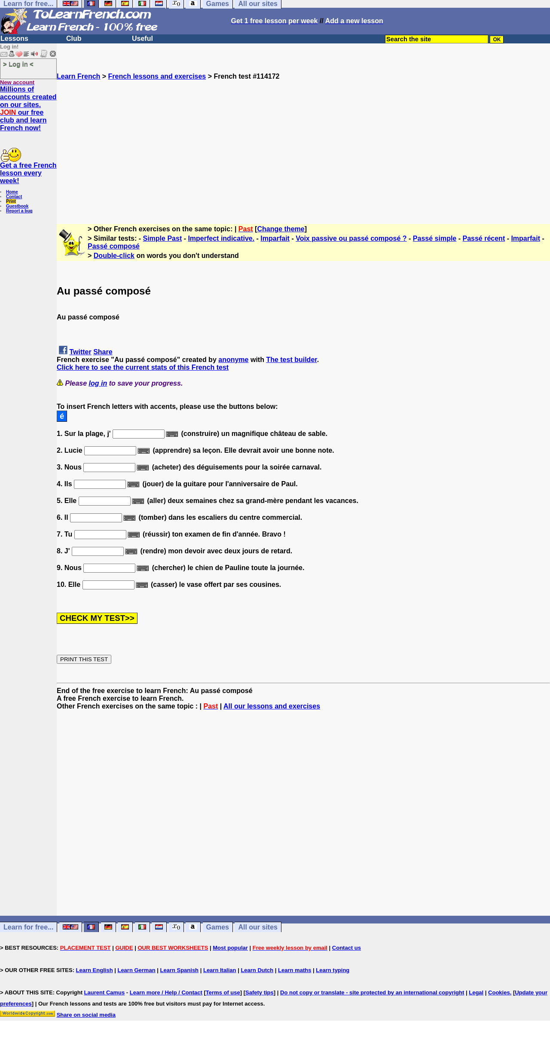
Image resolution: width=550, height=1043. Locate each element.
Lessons (14, 38)
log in (98, 383)
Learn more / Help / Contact (166, 992)
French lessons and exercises (157, 76)
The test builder (291, 359)
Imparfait (275, 238)
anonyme (233, 359)
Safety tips (259, 992)
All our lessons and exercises (271, 706)
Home (12, 192)
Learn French (78, 76)
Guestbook (17, 206)
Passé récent (483, 238)
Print (11, 201)
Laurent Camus (104, 992)
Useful (142, 38)
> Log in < (18, 63)
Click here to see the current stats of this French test (143, 367)
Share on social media (86, 1015)
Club (74, 38)
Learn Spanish (179, 970)
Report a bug (19, 211)
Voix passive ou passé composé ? (351, 238)
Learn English (94, 970)
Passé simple (434, 238)
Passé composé (114, 246)
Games (217, 927)
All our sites (258, 927)
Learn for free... (28, 927)
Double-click (114, 255)
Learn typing (332, 970)
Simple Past (162, 238)
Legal (476, 992)
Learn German (136, 970)
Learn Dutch (257, 970)
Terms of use (223, 992)
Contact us (346, 948)
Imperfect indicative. (221, 238)
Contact (14, 196)
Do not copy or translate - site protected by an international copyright (372, 992)
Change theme (280, 229)
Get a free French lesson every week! (28, 173)
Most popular (230, 948)
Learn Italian (219, 970)
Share (102, 352)
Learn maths (294, 970)
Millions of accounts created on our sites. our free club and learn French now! (28, 109)
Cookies (499, 992)
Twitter (80, 352)
